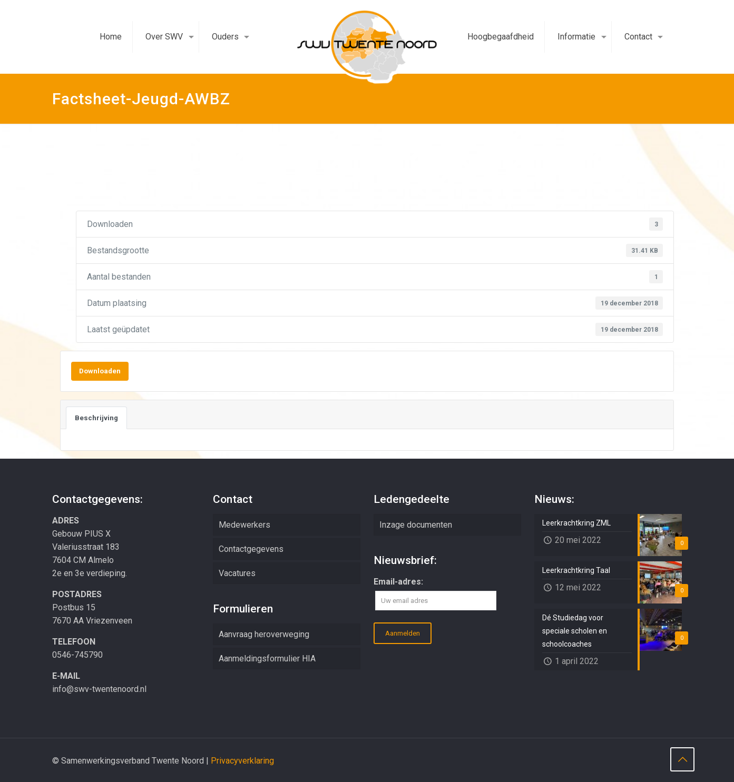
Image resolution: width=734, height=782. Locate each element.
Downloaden (100, 371)
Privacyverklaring (242, 761)
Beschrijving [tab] (96, 418)
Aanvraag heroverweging (264, 634)
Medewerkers (244, 525)
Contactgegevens (251, 549)
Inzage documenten (415, 525)
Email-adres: (398, 582)
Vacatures (237, 573)
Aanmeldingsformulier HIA (267, 659)
